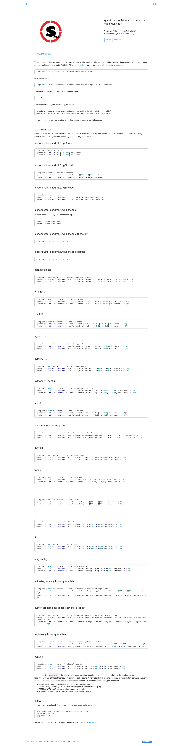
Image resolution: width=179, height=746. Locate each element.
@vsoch (59, 741)
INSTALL (48, 54)
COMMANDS (39, 54)
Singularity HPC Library (35, 741)
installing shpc (79, 65)
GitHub (75, 741)
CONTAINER (118, 40)
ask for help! (93, 722)
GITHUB (108, 40)
